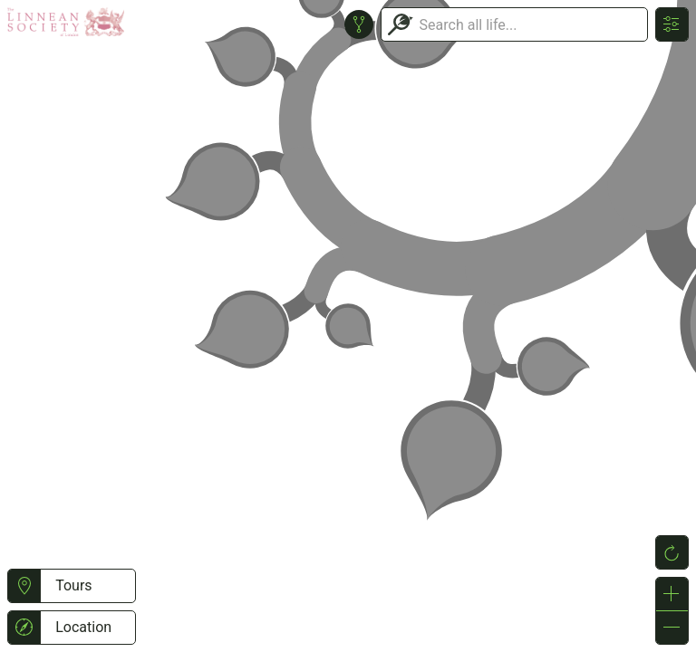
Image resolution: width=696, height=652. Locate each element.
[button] (24, 586)
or (348, 326)
